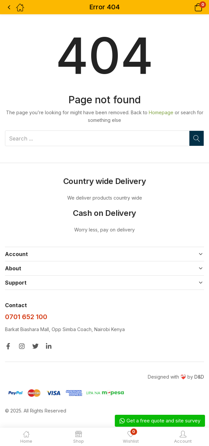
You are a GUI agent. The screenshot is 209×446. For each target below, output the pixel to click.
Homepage (161, 112)
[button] (189, 7)
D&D (199, 377)
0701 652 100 (26, 317)
